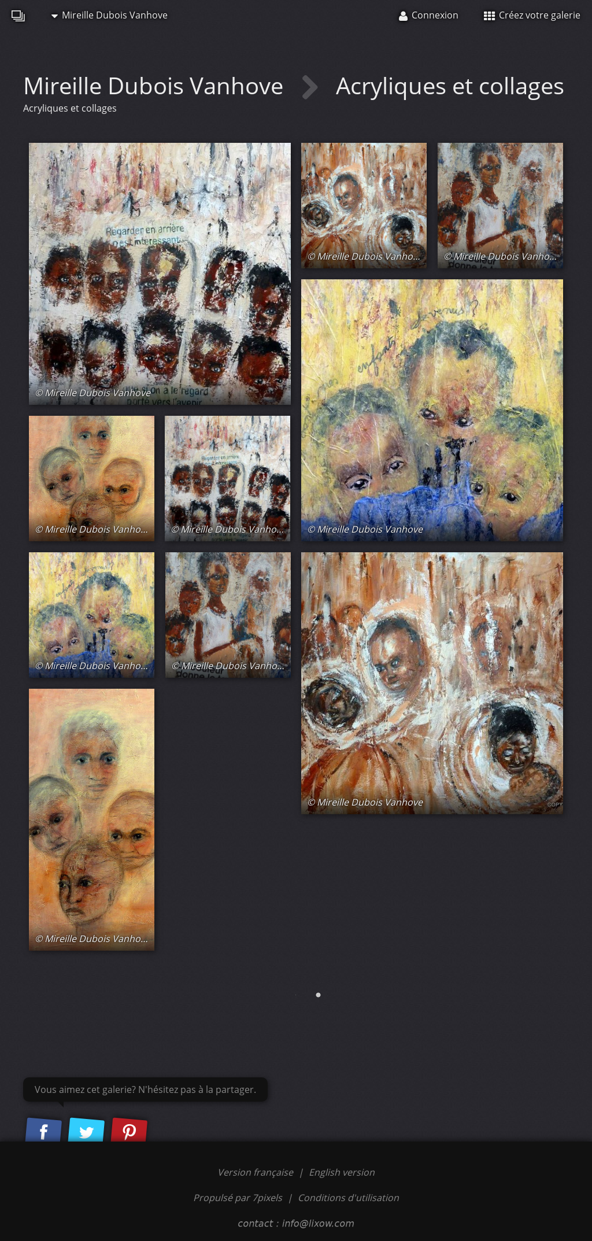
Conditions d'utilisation (348, 1197)
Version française (256, 1172)
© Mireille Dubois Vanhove (92, 392)
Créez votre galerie (532, 15)
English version (342, 1172)
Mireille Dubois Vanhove (109, 15)
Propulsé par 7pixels (237, 1197)
